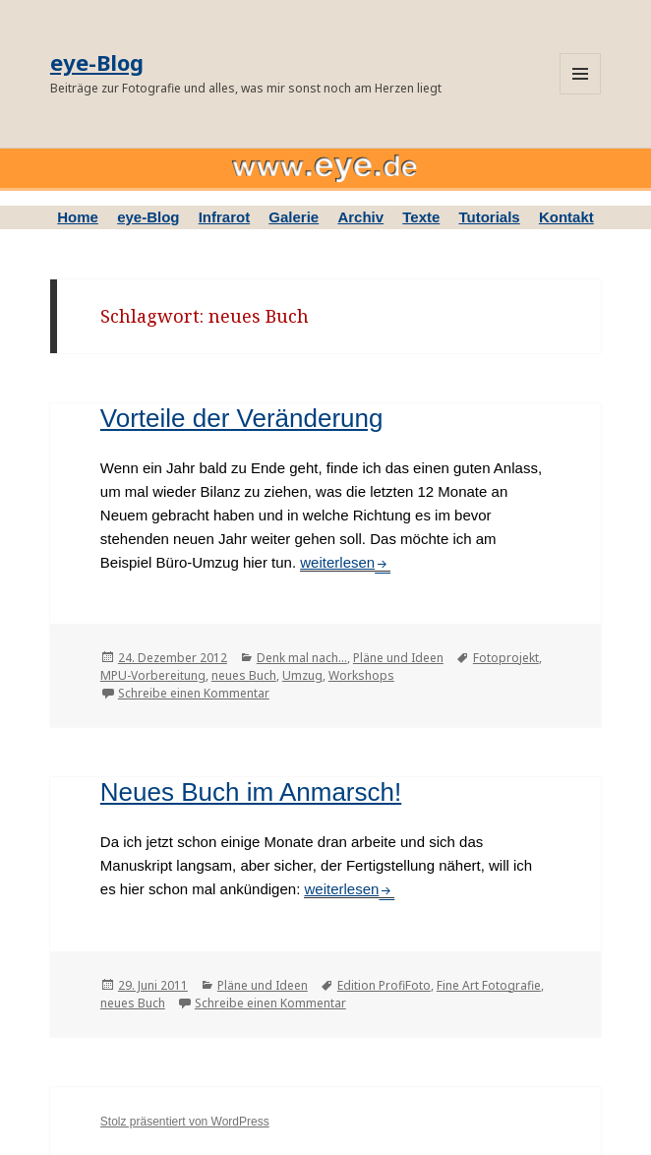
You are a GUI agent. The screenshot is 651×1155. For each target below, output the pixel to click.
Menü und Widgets (580, 73)
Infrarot (225, 217)
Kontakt (566, 217)
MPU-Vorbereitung (153, 675)
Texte (421, 217)
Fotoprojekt (506, 657)
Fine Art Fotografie (489, 985)
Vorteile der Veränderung (242, 418)
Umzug (302, 675)
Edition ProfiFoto (384, 985)
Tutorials (488, 217)
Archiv (360, 217)
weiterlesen (345, 562)
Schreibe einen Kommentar (193, 693)
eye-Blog (97, 62)
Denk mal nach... (302, 657)
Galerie (293, 217)
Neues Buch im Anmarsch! (250, 792)
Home (77, 217)
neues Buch (243, 675)
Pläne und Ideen (398, 657)
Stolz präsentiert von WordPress (184, 1121)
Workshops (361, 675)
